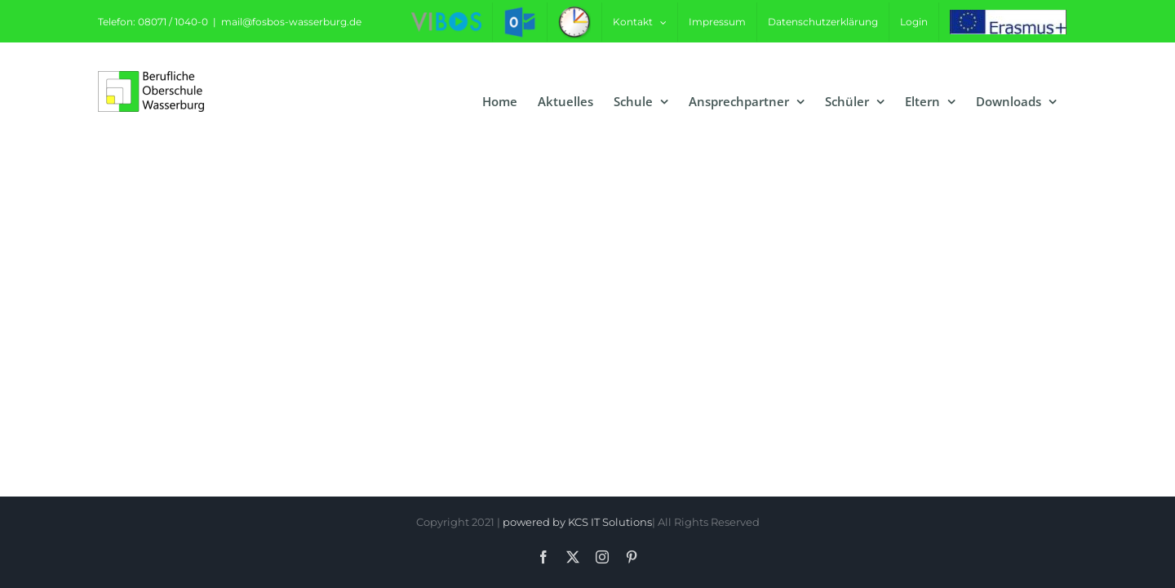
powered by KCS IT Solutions (577, 521)
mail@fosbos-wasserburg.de (291, 22)
